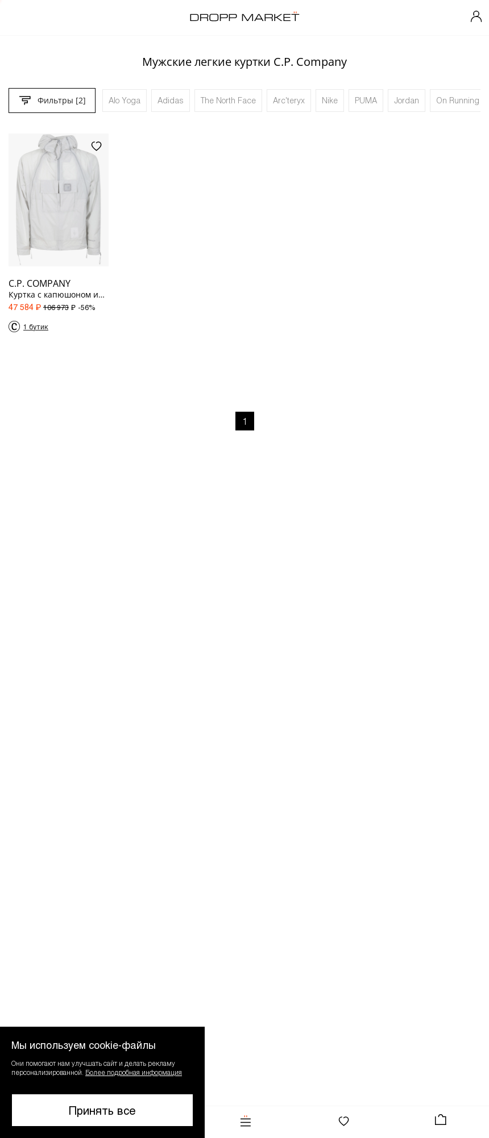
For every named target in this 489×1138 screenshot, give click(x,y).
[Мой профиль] (476, 17)
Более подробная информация (133, 1072)
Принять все (102, 1110)
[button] (102, 1082)
